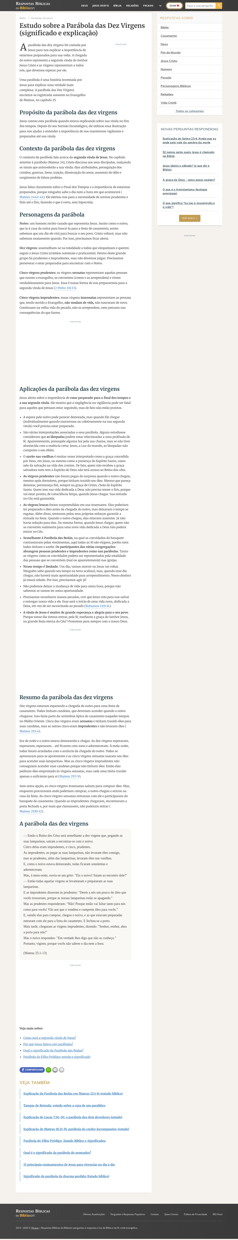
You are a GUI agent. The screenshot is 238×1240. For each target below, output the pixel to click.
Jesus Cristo (100, 5)
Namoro (166, 69)
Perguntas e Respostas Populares (127, 1214)
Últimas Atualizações (94, 1214)
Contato (155, 1214)
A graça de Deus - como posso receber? (189, 180)
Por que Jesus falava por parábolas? (48, 1044)
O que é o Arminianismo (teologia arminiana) (185, 191)
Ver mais (190, 218)
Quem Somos (171, 1214)
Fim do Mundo (171, 52)
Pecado (148, 5)
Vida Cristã (168, 102)
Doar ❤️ (174, 5)
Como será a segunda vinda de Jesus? (49, 1038)
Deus (84, 5)
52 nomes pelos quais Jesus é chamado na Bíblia (188, 154)
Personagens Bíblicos (176, 86)
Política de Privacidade (195, 1214)
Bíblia (117, 5)
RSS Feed (217, 1214)
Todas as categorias (190, 111)
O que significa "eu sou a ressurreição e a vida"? (189, 205)
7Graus (35, 1227)
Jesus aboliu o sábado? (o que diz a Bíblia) (186, 167)
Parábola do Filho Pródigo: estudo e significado (56, 1057)
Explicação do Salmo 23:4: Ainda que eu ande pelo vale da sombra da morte (189, 140)
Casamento (169, 36)
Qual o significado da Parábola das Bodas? (53, 1050)
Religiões (132, 5)
